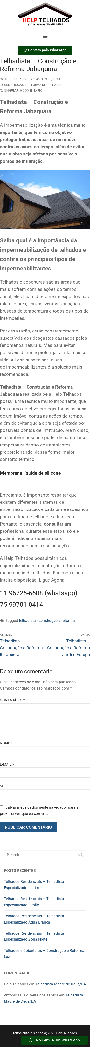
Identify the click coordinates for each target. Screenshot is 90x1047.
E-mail (7, 764)
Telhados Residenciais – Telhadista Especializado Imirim (34, 884)
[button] (45, 35)
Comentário (12, 700)
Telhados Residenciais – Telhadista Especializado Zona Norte (34, 936)
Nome (6, 743)
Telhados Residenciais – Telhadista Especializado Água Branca (34, 919)
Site (3, 786)
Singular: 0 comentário (21, 90)
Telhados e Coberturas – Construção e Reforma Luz (44, 953)
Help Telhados (14, 79)
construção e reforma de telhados (31, 84)
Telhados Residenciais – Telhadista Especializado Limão (34, 902)
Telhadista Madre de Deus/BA (60, 984)
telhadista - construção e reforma (47, 620)
